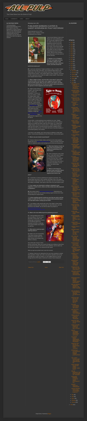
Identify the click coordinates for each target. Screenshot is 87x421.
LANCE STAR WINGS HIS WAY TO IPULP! (75, 223)
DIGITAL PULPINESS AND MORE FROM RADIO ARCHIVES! (75, 333)
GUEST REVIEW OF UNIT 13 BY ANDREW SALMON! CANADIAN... (75, 207)
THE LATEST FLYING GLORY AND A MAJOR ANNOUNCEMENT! (75, 360)
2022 (72, 50)
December (74, 70)
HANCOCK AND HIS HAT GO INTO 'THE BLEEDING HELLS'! (75, 300)
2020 (72, 53)
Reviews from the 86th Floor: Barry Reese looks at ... (75, 99)
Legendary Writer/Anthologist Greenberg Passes (75, 127)
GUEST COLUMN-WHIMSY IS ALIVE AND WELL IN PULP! (75, 326)
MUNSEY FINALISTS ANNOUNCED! (75, 385)
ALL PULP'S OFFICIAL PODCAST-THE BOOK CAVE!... (75, 174)
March (73, 398)
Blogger (49, 413)
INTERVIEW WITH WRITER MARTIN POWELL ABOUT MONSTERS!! (75, 280)
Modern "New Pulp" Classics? (75, 95)
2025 (72, 44)
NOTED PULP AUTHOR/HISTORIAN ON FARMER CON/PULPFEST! (75, 353)
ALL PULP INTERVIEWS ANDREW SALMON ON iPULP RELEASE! (75, 181)
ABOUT (27, 18)
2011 (72, 69)
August (73, 78)
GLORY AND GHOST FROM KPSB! (75, 212)
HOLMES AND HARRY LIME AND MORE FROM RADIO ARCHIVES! (75, 140)
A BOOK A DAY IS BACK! (75, 227)
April (73, 396)
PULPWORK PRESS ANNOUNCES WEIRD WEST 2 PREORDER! (75, 339)
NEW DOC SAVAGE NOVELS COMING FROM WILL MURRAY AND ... (75, 249)
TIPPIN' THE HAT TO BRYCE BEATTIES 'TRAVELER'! (75, 317)
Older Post (61, 267)
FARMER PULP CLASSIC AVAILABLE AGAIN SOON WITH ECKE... (75, 256)
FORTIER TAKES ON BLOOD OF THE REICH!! (75, 91)
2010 (72, 404)
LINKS (21, 18)
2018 (72, 57)
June (73, 82)
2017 (72, 59)
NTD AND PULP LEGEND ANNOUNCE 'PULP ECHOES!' (75, 311)
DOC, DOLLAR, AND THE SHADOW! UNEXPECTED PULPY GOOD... (75, 239)
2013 (72, 65)
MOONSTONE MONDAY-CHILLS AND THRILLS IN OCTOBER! (74, 263)
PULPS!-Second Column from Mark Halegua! (75, 244)
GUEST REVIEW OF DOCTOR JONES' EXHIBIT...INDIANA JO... (75, 367)
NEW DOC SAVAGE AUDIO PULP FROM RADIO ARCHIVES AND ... (75, 274)
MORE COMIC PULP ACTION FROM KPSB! (75, 122)
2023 (72, 48)
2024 (72, 46)
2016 (72, 61)
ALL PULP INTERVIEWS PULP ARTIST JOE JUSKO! (75, 306)
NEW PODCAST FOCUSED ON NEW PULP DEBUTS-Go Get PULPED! (75, 188)
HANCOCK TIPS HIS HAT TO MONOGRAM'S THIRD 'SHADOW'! (75, 346)
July (73, 80)
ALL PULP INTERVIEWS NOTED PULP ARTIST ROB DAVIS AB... (75, 159)
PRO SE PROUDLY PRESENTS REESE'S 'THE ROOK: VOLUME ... (75, 287)
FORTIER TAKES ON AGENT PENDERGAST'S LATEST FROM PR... (75, 147)
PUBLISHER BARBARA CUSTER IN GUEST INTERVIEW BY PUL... (75, 379)
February (74, 400)
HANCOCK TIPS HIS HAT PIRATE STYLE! (75, 322)
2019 (72, 55)
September (74, 76)
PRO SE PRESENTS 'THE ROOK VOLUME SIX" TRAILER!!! (75, 373)
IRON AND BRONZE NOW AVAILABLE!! (75, 131)
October (73, 74)
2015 (72, 63)
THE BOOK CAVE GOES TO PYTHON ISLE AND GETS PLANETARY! (75, 86)
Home (6, 18)
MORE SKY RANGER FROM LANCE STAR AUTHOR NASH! (75, 153)
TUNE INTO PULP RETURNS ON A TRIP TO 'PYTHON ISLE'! (75, 194)
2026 (72, 42)
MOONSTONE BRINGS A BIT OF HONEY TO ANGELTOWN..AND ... (75, 110)
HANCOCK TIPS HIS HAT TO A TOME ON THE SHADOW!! (75, 165)
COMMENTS (14, 18)
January (73, 402)
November (74, 72)
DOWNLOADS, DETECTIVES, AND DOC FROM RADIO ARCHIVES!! (75, 200)
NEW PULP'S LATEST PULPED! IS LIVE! (74, 104)
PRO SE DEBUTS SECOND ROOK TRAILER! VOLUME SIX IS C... (75, 293)
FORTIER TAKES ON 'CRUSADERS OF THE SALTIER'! (75, 232)
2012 (72, 67)
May (73, 394)
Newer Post (30, 267)
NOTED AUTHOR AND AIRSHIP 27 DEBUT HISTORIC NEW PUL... (75, 218)
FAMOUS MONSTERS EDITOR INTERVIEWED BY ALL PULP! (75, 117)
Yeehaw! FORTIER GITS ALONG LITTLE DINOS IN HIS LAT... (75, 390)
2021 (72, 51)
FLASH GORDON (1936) (75, 135)
